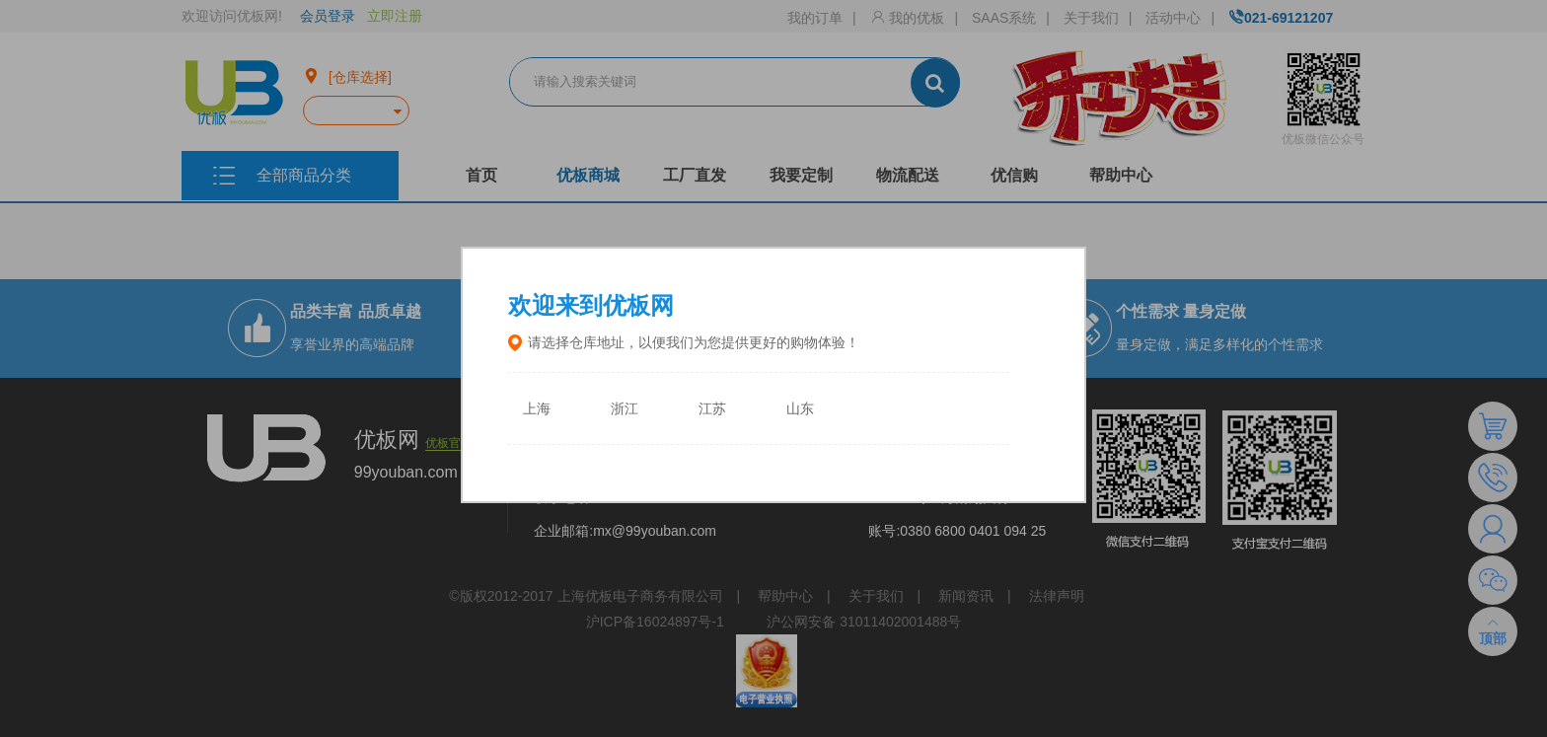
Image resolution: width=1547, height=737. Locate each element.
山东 (800, 409)
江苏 (712, 409)
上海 (537, 409)
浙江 (624, 409)
